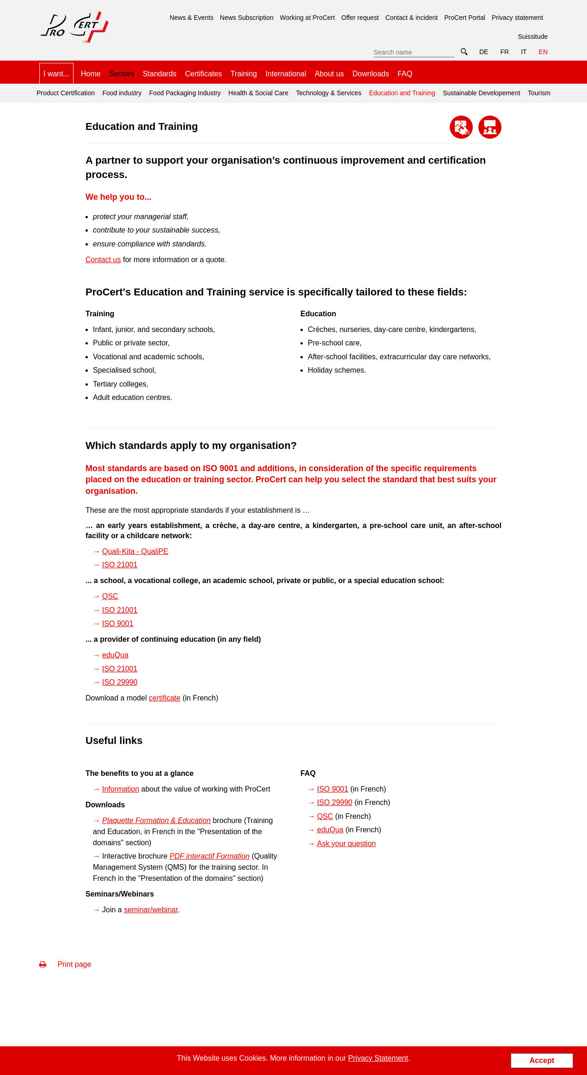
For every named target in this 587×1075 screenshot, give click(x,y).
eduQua (115, 655)
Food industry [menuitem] (121, 93)
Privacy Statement (378, 1058)
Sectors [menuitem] (121, 74)
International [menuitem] (285, 74)
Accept (542, 1060)
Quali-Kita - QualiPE (135, 551)
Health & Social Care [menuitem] (258, 93)
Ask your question (346, 844)
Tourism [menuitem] (539, 93)
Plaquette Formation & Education (156, 820)
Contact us (103, 260)
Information (120, 789)
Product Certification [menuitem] (66, 93)
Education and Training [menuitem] (401, 90)
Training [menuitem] (244, 74)
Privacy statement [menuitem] (517, 17)
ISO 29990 (120, 682)
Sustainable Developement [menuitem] (481, 93)
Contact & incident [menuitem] (411, 17)
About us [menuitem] (329, 74)
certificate (164, 698)
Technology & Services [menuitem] (328, 93)
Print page (65, 964)
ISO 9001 (118, 623)
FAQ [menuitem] (404, 74)
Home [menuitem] (91, 74)
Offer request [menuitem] (360, 17)
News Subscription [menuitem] (247, 17)
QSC (110, 596)
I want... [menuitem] (56, 74)
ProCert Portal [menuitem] (464, 17)
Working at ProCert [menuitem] (307, 17)
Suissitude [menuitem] (533, 36)
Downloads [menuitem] (371, 74)
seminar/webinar (151, 910)
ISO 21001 (120, 565)
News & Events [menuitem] (192, 17)
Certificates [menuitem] (203, 74)
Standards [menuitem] (160, 74)
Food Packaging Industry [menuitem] (185, 93)
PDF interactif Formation (210, 856)
